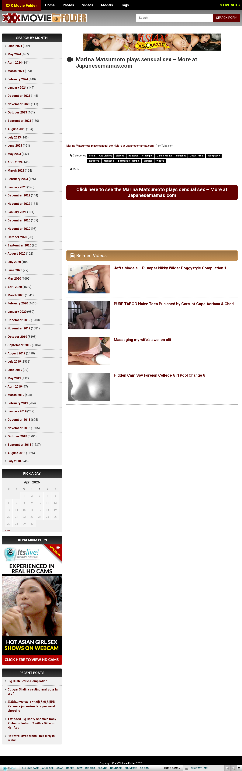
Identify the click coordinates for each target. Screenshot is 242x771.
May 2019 (14, 378)
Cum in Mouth (164, 155)
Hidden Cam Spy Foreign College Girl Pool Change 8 (167, 377)
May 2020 (14, 278)
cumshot (181, 155)
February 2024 (18, 79)
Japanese (108, 161)
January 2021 (17, 212)
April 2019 (15, 386)
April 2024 (15, 62)
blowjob (120, 155)
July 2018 (14, 461)
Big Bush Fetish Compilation (27, 681)
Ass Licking (105, 155)
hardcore (94, 161)
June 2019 (15, 370)
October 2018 (17, 436)
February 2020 (18, 303)
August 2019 (16, 353)
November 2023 (19, 104)
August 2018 (16, 453)
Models (107, 5)
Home (50, 5)
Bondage (133, 155)
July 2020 (14, 262)
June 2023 (15, 145)
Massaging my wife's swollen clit (147, 341)
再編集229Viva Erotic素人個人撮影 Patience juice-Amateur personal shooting (33, 706)
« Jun (7, 530)
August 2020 (16, 253)
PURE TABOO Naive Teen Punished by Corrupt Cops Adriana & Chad (167, 308)
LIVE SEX (230, 5)
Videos (87, 5)
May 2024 (14, 54)
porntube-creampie (129, 161)
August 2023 (16, 129)
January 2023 (17, 187)
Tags (125, 5)
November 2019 (19, 328)
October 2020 (17, 237)
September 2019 (19, 345)
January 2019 (17, 411)
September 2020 (19, 245)
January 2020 (17, 312)
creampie (147, 155)
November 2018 (19, 428)
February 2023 (18, 179)
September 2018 (19, 444)
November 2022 (19, 204)
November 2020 (19, 229)
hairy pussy (214, 155)
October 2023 (17, 112)
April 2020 (15, 287)
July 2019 (14, 361)
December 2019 (19, 320)
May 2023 (14, 154)
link (238, 711)
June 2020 (15, 270)
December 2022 (19, 195)
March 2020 (16, 295)
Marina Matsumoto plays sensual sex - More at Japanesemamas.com (110, 145)
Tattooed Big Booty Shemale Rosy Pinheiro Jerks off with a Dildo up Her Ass (32, 723)
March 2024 (16, 71)
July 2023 (14, 137)
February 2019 (18, 403)
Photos (68, 5)
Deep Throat (196, 155)
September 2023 (19, 121)
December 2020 (19, 220)
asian (92, 155)
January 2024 (17, 87)
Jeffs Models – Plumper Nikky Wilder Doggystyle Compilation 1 (165, 272)
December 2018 (19, 419)
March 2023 (16, 170)
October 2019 (17, 337)
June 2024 (15, 46)
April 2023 (15, 162)
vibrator (148, 161)
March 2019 (16, 395)
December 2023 (19, 96)
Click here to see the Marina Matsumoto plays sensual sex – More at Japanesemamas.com (152, 193)
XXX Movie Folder (21, 5)
